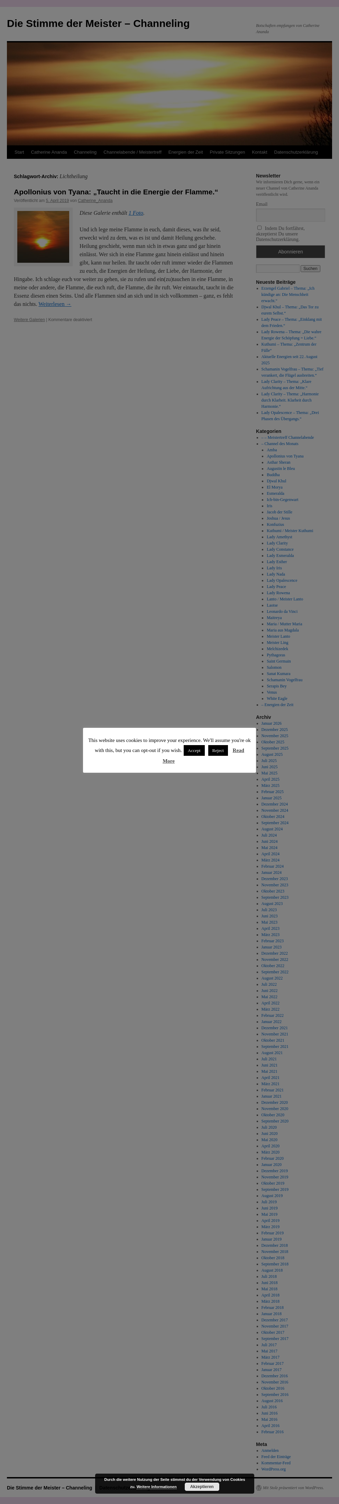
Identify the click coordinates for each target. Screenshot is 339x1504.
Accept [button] (194, 750)
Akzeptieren (202, 1486)
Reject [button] (218, 750)
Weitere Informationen (157, 1487)
